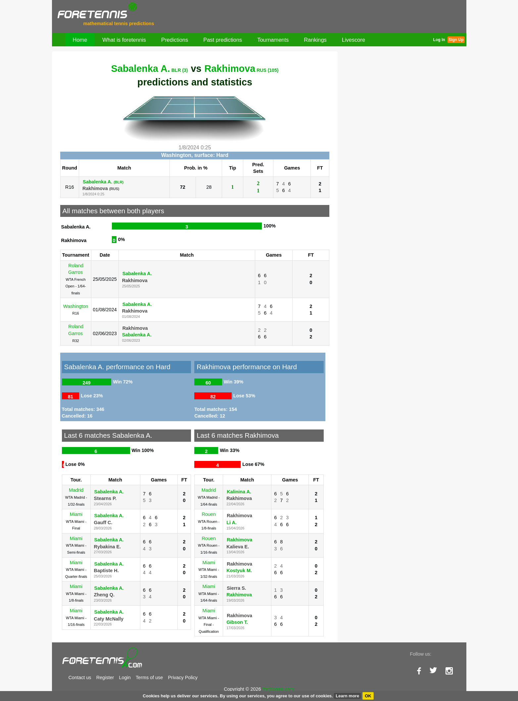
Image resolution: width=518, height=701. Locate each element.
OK (368, 695)
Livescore (353, 40)
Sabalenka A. (149, 68)
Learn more (347, 695)
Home (80, 40)
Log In (439, 39)
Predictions (174, 40)
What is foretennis (124, 40)
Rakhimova (242, 68)
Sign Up (455, 39)
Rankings (315, 40)
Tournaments (273, 40)
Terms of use (149, 677)
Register (105, 677)
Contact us (80, 677)
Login (125, 677)
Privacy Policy (183, 677)
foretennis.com (278, 689)
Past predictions (222, 40)
